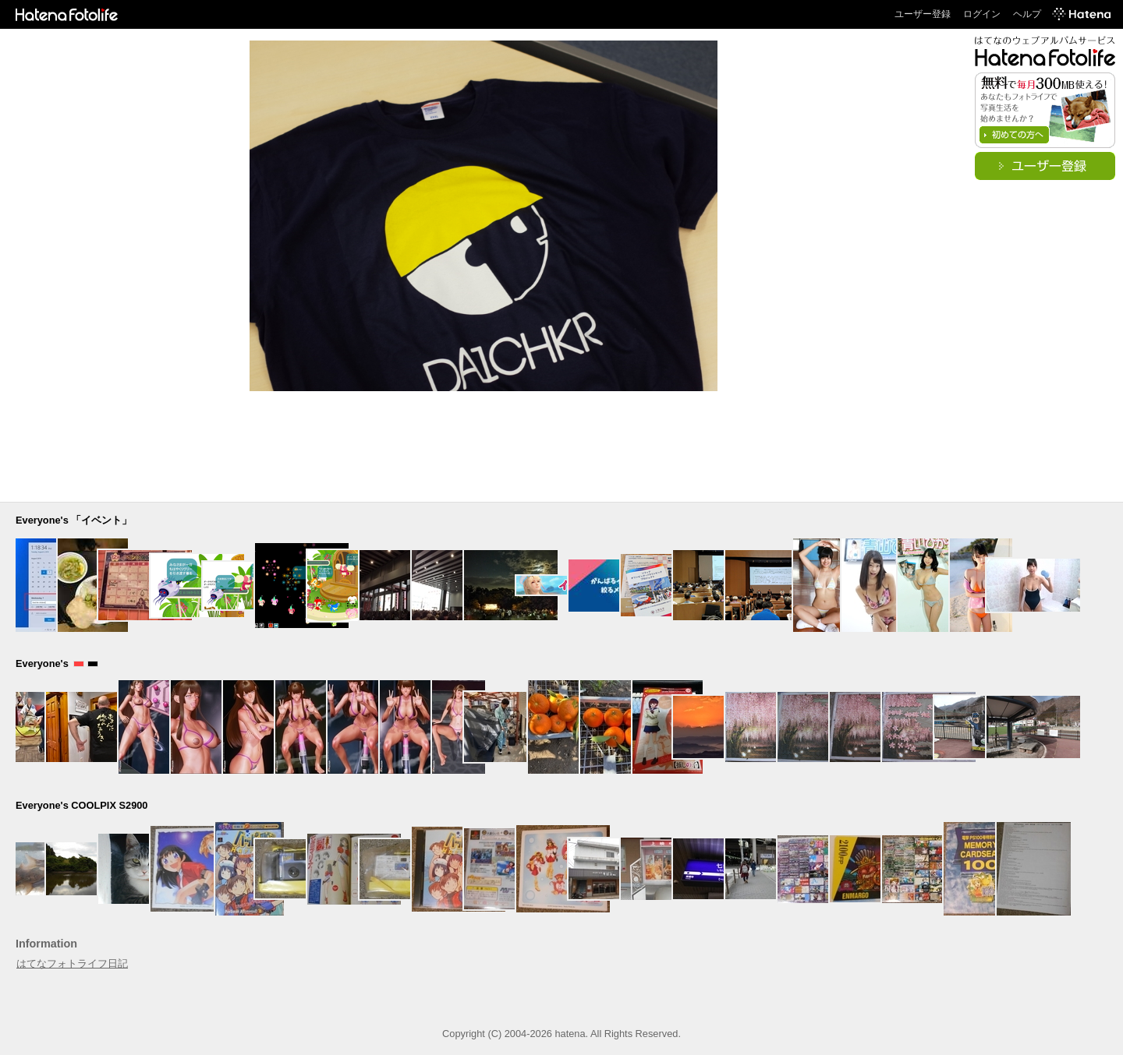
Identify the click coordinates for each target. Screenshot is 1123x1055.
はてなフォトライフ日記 (72, 963)
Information (46, 943)
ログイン (982, 14)
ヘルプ (1027, 14)
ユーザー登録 (923, 14)
